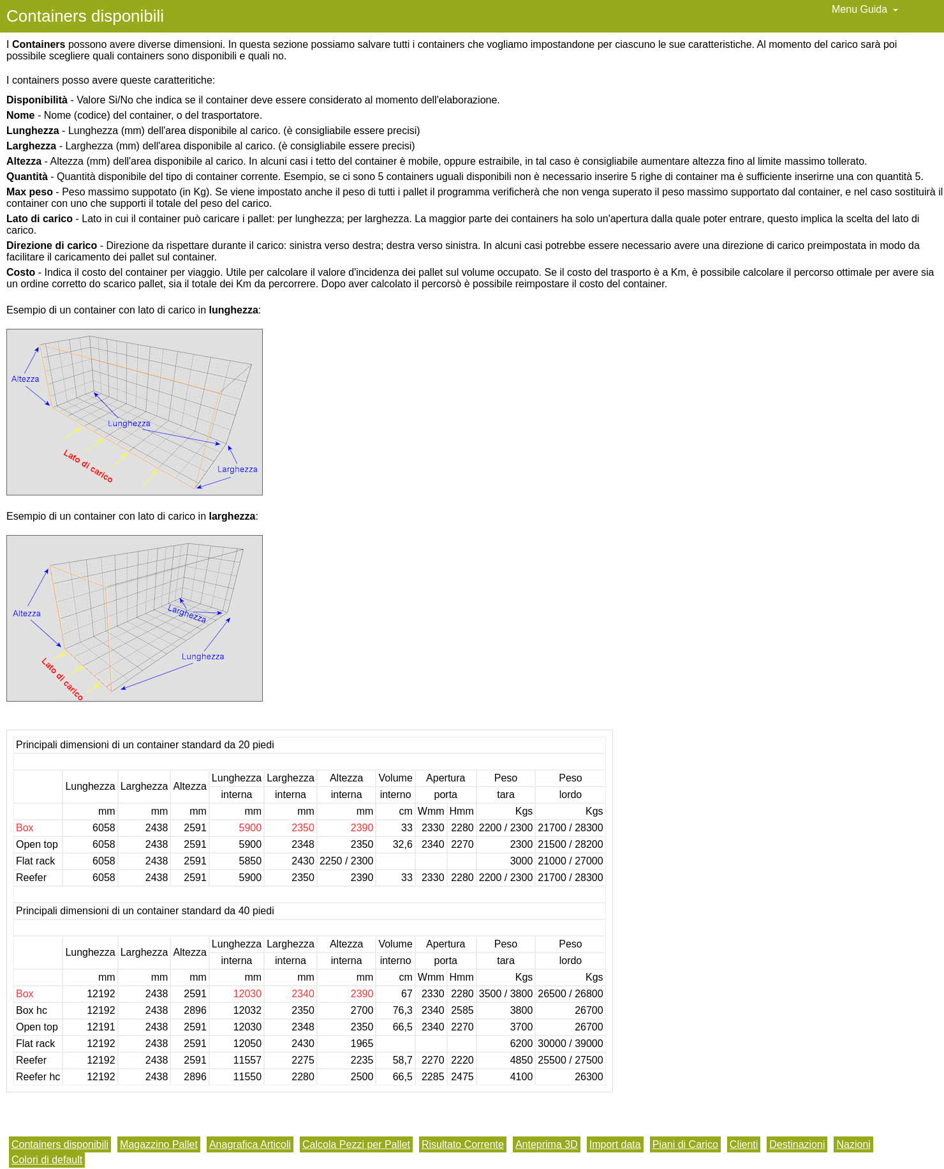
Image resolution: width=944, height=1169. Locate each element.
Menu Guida (865, 9)
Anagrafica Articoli (250, 1144)
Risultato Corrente (463, 1144)
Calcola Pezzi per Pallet (356, 1144)
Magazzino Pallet (159, 1144)
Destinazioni (797, 1144)
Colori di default (46, 1159)
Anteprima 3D (546, 1144)
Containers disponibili (59, 1144)
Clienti (744, 1144)
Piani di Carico (685, 1144)
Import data (615, 1144)
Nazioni (853, 1144)
